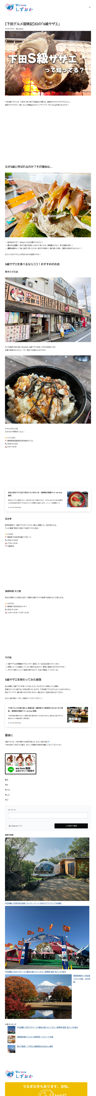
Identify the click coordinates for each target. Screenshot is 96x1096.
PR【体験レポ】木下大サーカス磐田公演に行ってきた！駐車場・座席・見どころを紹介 (35, 972)
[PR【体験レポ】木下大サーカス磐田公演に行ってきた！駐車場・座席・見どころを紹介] (47, 938)
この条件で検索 (71, 826)
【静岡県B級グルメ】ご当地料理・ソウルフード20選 (35, 1037)
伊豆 (17, 29)
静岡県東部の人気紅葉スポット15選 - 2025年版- (81, 979)
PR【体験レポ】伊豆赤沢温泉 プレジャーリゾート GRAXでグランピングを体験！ (33, 903)
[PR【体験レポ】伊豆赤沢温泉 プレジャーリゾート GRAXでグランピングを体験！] (47, 870)
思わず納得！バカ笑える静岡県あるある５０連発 (35, 1046)
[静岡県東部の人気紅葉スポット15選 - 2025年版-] (38, 997)
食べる (21, 29)
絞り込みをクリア (15, 826)
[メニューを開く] (89, 7)
